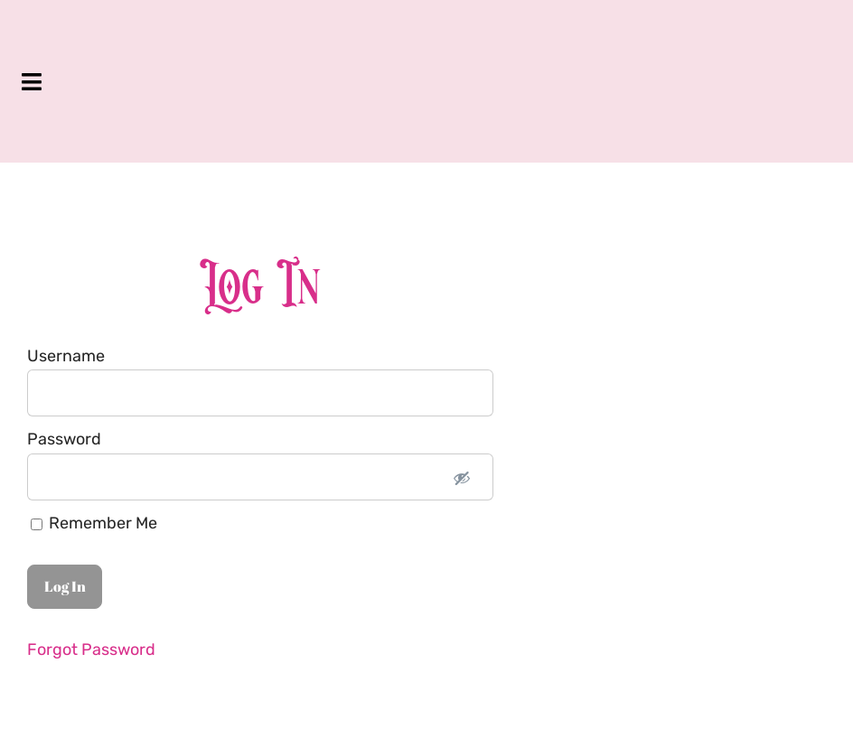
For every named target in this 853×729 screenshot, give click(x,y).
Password (64, 439)
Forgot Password (91, 649)
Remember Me (94, 523)
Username (66, 356)
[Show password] (461, 476)
